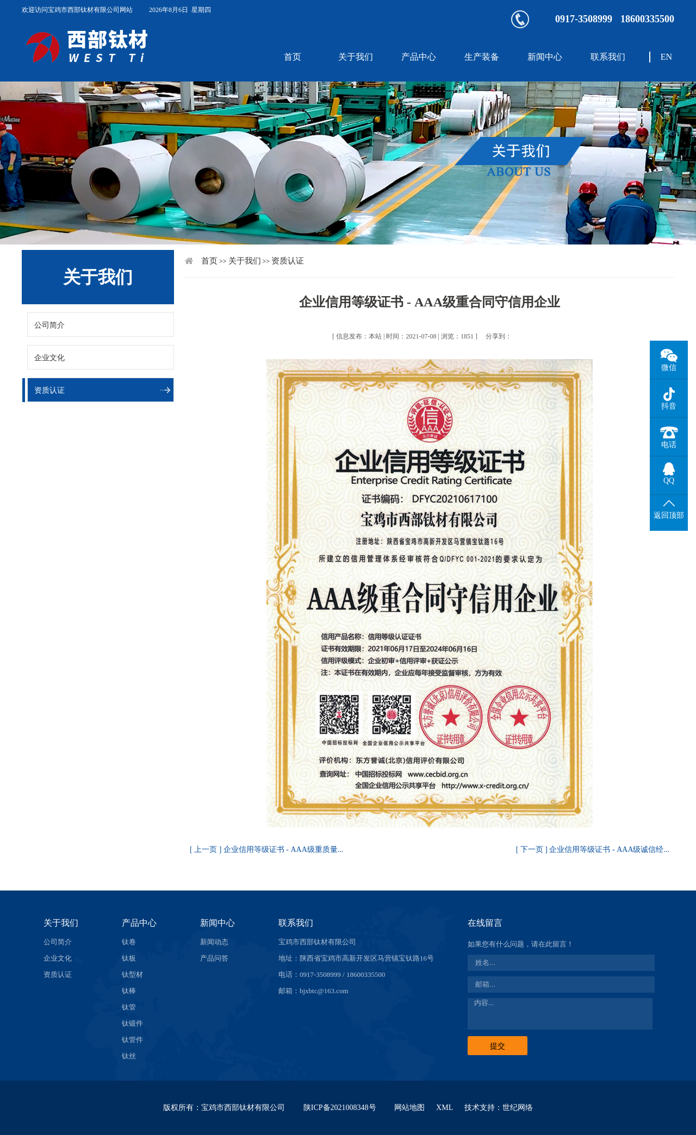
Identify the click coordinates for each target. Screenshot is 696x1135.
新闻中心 (544, 56)
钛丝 (129, 1056)
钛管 (129, 1007)
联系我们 (608, 56)
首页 (292, 56)
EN (666, 56)
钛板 (129, 958)
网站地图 (409, 1107)
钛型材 (132, 974)
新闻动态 (214, 942)
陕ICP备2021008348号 (339, 1107)
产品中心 (418, 56)
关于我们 (355, 56)
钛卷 (129, 942)
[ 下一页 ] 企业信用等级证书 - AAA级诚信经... (592, 849)
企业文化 (49, 358)
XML (444, 1107)
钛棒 (129, 991)
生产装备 (481, 56)
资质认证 (49, 390)
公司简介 (49, 325)
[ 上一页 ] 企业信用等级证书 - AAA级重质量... (266, 849)
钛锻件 (132, 1023)
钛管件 (132, 1040)
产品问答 (214, 958)
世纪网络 (517, 1107)
